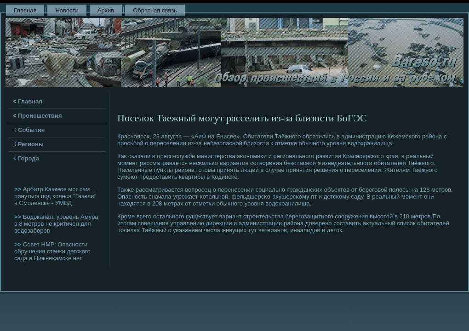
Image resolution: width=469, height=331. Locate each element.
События (31, 129)
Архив (105, 10)
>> (18, 189)
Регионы (31, 144)
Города (28, 158)
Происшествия (40, 115)
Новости (66, 10)
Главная (25, 10)
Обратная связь (155, 10)
